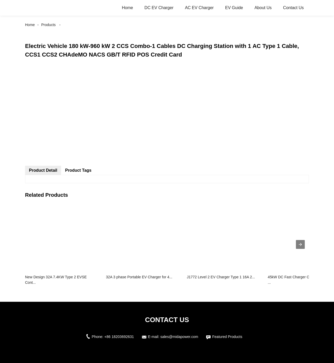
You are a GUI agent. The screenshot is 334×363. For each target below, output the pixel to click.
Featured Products (227, 337)
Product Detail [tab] (43, 170)
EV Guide (234, 7)
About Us (263, 7)
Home (127, 7)
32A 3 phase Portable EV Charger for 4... (139, 277)
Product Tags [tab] (78, 170)
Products (48, 25)
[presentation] (300, 244)
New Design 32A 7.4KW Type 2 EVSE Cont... (56, 280)
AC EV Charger (199, 7)
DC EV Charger (159, 7)
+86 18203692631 (119, 337)
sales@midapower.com (179, 337)
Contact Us (293, 7)
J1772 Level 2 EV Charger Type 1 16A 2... (221, 277)
